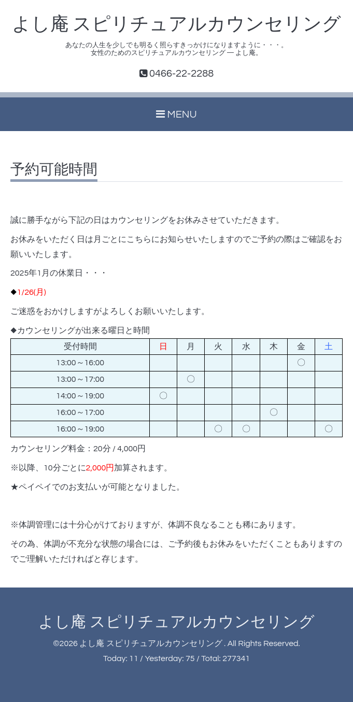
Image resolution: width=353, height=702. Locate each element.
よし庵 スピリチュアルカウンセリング (177, 24)
